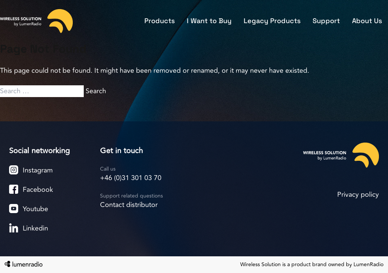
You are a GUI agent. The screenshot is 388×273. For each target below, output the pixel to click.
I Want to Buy (209, 20)
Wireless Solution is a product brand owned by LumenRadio (311, 264)
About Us (367, 20)
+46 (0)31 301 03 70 (130, 178)
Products (159, 20)
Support (326, 20)
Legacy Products (272, 20)
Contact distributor (129, 204)
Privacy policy (358, 194)
